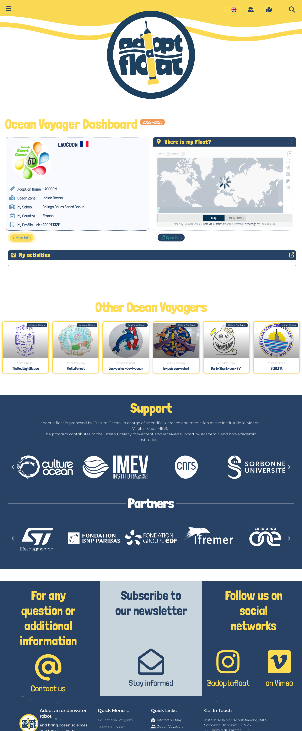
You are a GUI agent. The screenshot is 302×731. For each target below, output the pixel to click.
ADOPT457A (226, 363)
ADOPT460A (176, 363)
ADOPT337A (276, 363)
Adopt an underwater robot (63, 713)
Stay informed (151, 683)
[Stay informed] (151, 662)
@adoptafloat (227, 683)
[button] (292, 9)
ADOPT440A (75, 363)
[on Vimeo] (279, 662)
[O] (250, 9)
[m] (268, 9)
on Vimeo (279, 683)
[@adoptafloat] (228, 662)
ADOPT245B (126, 363)
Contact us (48, 688)
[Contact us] (48, 667)
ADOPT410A (25, 363)
